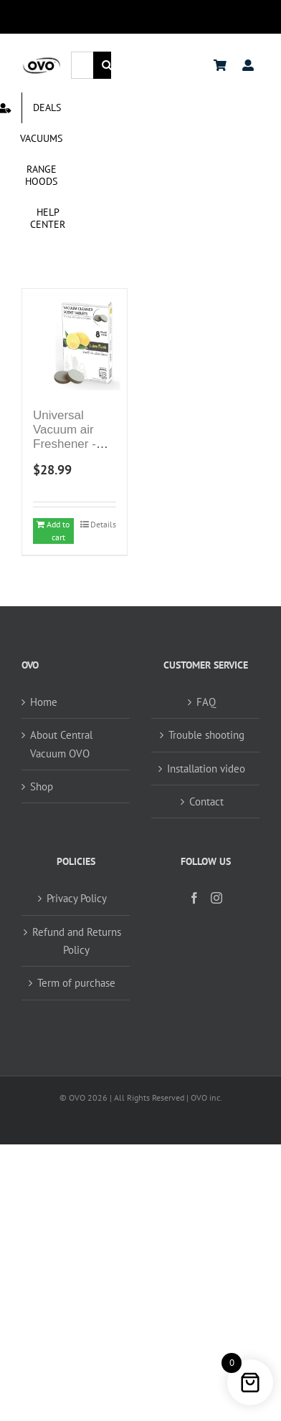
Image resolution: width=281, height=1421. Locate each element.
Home (43, 702)
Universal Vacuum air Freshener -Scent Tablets (69, 437)
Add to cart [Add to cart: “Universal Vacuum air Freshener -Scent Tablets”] (58, 530)
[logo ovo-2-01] (42, 61)
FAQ (206, 702)
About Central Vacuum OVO (61, 744)
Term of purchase (76, 983)
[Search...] (82, 65)
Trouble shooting (206, 735)
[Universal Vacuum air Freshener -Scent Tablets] (74, 341)
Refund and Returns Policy (76, 941)
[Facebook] (194, 898)
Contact (206, 801)
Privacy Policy (77, 898)
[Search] (106, 65)
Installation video (206, 768)
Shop (41, 786)
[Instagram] (216, 898)
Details (103, 524)
